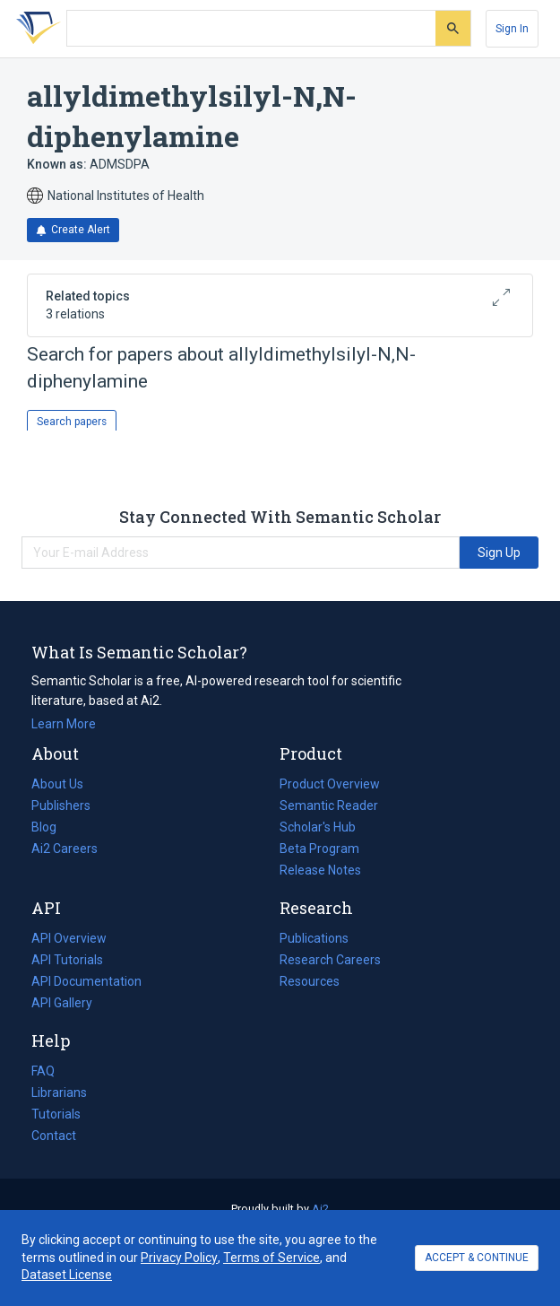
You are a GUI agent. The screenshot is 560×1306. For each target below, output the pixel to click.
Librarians (59, 1092)
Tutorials (56, 1114)
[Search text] (251, 29)
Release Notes (320, 870)
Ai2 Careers (64, 848)
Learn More (63, 724)
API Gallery (61, 1003)
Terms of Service (271, 1257)
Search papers (72, 421)
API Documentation (86, 981)
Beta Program (319, 848)
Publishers (60, 805)
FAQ (43, 1071)
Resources (310, 981)
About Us (57, 784)
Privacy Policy (179, 1257)
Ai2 (320, 1208)
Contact (53, 1135)
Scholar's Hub (318, 827)
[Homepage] (35, 29)
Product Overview (330, 784)
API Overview (69, 938)
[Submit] (452, 28)
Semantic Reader (329, 805)
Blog (51, 827)
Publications (314, 938)
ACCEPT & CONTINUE (477, 1257)
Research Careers (330, 960)
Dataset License (67, 1274)
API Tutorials (67, 960)
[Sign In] (512, 29)
